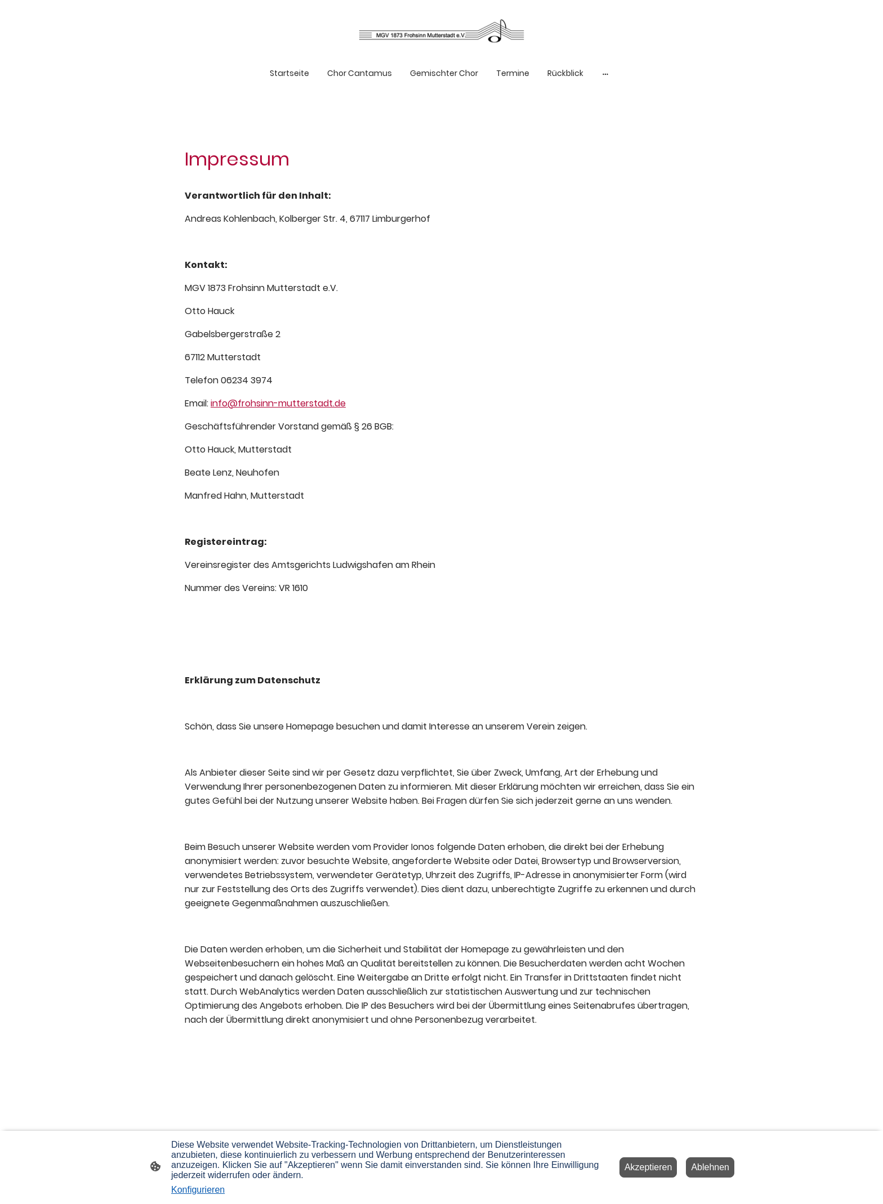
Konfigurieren (198, 1189)
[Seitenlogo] (441, 30)
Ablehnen (710, 1167)
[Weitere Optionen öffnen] (605, 74)
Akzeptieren (648, 1167)
